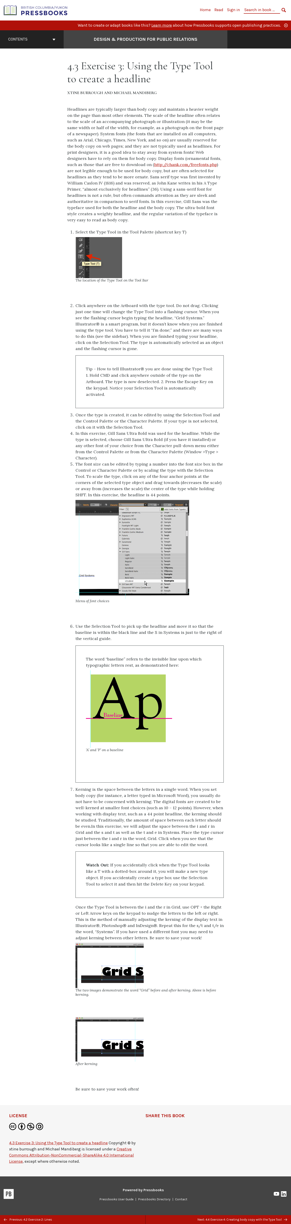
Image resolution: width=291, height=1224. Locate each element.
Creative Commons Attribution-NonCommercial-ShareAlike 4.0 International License (71, 1155)
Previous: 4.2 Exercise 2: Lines (28, 1219)
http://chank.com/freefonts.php (185, 164)
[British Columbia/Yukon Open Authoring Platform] (36, 10)
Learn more (161, 25)
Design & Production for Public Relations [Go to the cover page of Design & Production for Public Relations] (145, 39)
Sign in (233, 9)
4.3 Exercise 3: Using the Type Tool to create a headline (58, 1142)
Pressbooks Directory (154, 1199)
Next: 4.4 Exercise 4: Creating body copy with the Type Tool (242, 1219)
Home (205, 9)
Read (218, 9)
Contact (181, 1199)
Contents (31, 39)
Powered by (143, 1190)
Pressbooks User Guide (116, 1199)
